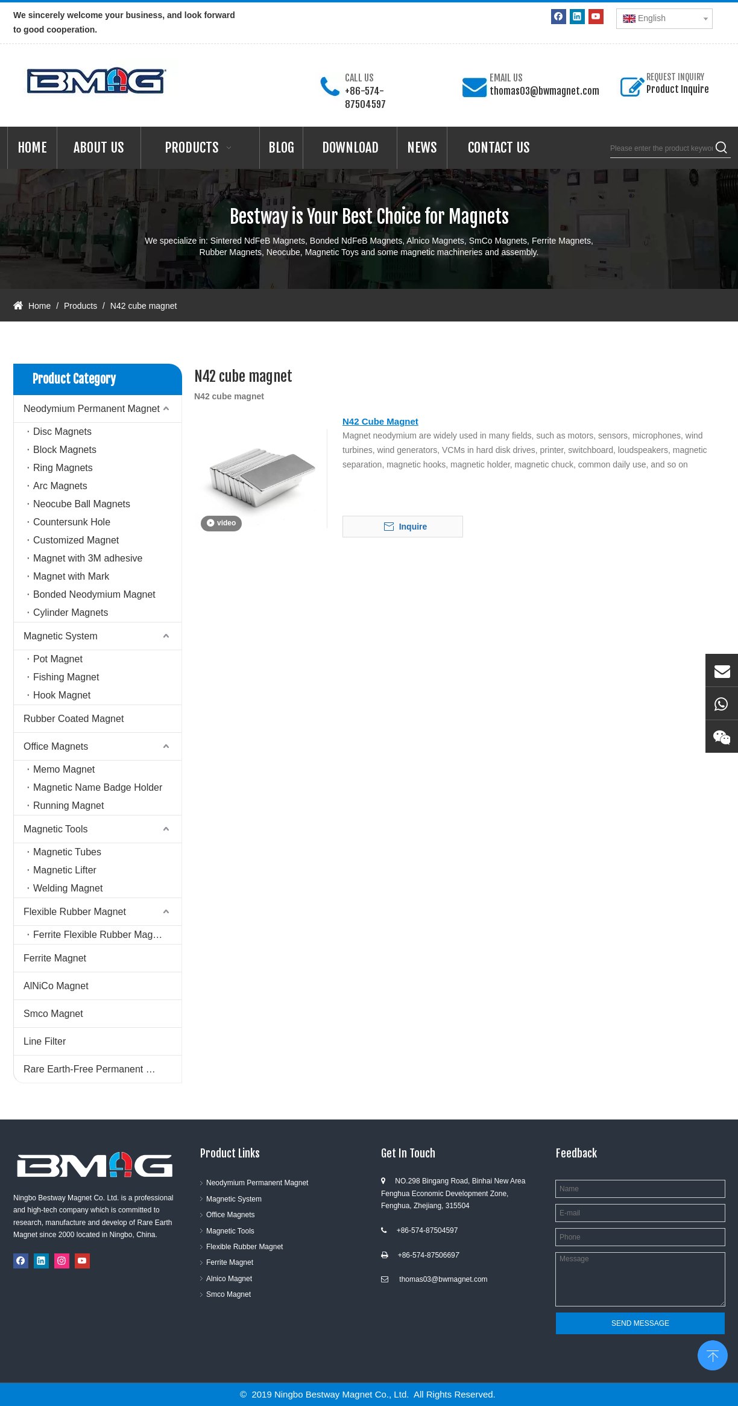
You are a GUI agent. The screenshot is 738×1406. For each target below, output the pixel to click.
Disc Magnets (62, 431)
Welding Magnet (67, 888)
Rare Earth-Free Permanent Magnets (102, 1069)
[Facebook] (558, 16)
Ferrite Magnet (55, 958)
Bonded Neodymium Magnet (94, 594)
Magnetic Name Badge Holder (97, 787)
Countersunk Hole (71, 522)
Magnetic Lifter (64, 870)
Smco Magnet (53, 1014)
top (713, 1354)
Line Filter (45, 1041)
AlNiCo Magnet (56, 986)
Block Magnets (64, 450)
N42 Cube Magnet (380, 421)
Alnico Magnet (229, 1279)
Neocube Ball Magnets (81, 504)
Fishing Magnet (66, 677)
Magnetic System (61, 636)
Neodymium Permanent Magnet (92, 409)
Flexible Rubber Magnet (75, 912)
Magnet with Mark (71, 576)
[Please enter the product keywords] (661, 148)
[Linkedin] (577, 16)
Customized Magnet (76, 540)
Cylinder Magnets (71, 612)
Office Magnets (56, 746)
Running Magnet (68, 805)
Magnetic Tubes (67, 852)
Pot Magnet (58, 659)
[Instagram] (61, 1260)
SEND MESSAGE (640, 1323)
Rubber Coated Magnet (74, 719)
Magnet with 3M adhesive (87, 558)
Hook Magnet (61, 695)
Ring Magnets (63, 468)
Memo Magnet (64, 769)
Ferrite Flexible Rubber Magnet (99, 934)
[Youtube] (596, 16)
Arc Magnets (60, 486)
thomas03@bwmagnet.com (544, 91)
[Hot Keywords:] (722, 148)
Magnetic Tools (55, 829)
